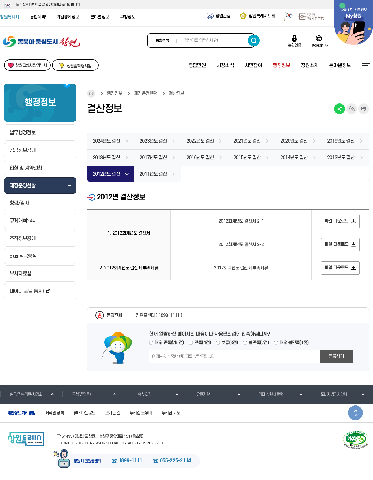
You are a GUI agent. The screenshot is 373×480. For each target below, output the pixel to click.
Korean (317, 45)
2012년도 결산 (106, 174)
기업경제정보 (67, 17)
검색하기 (254, 40)
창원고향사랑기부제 (31, 65)
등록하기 (336, 356)
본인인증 (294, 45)
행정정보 (114, 93)
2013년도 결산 (341, 157)
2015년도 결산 (247, 157)
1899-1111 (130, 461)
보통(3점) (229, 342)
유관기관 (198, 394)
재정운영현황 (145, 93)
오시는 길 (112, 413)
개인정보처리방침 (21, 413)
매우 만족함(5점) (169, 342)
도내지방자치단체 (329, 394)
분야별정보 (99, 17)
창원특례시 (9, 17)
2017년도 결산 (153, 157)
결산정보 (176, 93)
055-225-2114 (175, 461)
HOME (91, 94)
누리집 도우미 (141, 413)
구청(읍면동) (76, 394)
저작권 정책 (54, 413)
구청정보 (127, 17)
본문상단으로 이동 (355, 412)
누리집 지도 (171, 413)
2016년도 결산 (200, 157)
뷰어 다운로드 (84, 413)
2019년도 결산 (341, 141)
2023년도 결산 (153, 141)
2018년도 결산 (106, 157)
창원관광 (223, 16)
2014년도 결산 (294, 157)
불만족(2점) (258, 342)
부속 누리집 (137, 394)
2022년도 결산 (200, 141)
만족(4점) (202, 342)
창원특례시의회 (262, 16)
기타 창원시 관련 (266, 394)
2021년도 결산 (247, 141)
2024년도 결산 (106, 141)
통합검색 (162, 40)
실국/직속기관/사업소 (21, 394)
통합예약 (37, 17)
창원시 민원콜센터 (87, 461)
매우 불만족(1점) (294, 342)
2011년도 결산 (153, 174)
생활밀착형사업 (79, 66)
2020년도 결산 (294, 141)
